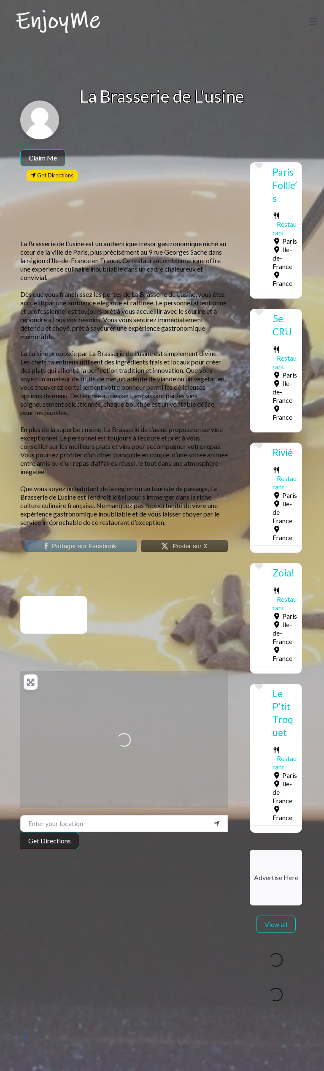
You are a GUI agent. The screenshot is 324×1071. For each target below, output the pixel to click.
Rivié (283, 452)
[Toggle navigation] (313, 21)
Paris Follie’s (285, 185)
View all (276, 924)
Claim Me (43, 158)
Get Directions (49, 841)
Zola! (283, 573)
